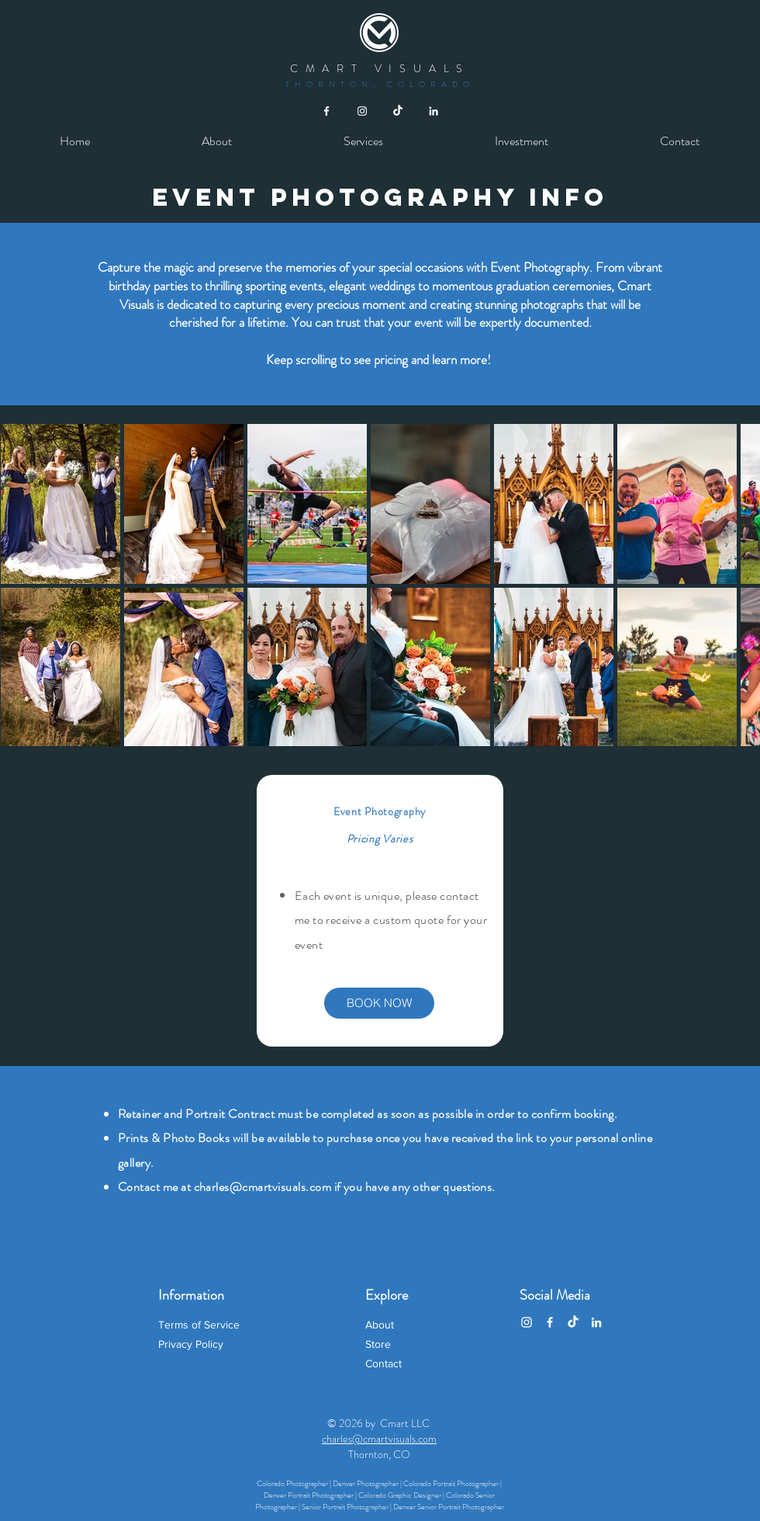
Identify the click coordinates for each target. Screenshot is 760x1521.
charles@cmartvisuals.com (263, 1187)
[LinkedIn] (596, 1322)
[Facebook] (550, 1322)
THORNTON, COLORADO (380, 84)
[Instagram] (527, 1322)
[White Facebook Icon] (326, 111)
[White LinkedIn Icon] (433, 111)
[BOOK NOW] (379, 1003)
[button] (363, 141)
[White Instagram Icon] (362, 111)
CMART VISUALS (380, 68)
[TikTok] (398, 111)
